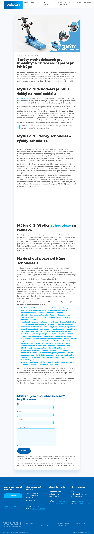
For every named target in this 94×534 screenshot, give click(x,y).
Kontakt (87, 3)
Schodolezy (29, 3)
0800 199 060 (13, 496)
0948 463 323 (79, 501)
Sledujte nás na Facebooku (10, 507)
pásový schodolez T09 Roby (63, 353)
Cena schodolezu (44, 4)
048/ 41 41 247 (37, 506)
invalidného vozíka (62, 317)
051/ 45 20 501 (60, 501)
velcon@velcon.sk (38, 509)
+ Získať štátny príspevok (64, 4)
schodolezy (61, 225)
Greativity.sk (87, 532)
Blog (79, 3)
